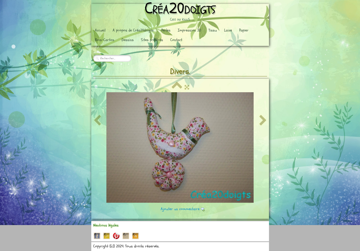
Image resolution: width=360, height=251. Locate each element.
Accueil (100, 30)
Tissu (212, 30)
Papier (244, 30)
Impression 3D (189, 30)
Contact (176, 40)
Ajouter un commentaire (180, 209)
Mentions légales (106, 225)
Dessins (128, 40)
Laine (228, 30)
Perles (166, 30)
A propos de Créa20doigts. (133, 30)
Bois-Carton (104, 40)
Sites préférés (152, 40)
